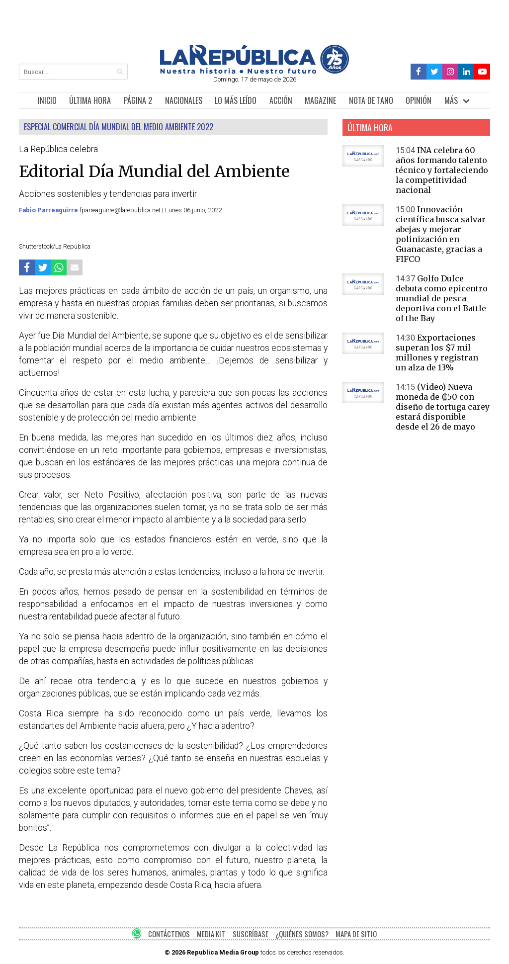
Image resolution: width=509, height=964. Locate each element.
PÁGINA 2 (138, 100)
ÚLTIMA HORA (90, 100)
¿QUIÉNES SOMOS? (302, 934)
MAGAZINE (320, 100)
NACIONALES (183, 100)
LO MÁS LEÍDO (235, 100)
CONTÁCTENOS (169, 934)
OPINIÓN (418, 100)
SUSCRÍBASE (250, 934)
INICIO (47, 100)
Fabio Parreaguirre (49, 210)
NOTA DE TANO (371, 100)
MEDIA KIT (211, 934)
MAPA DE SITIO (356, 934)
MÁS (451, 100)
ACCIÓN (280, 100)
